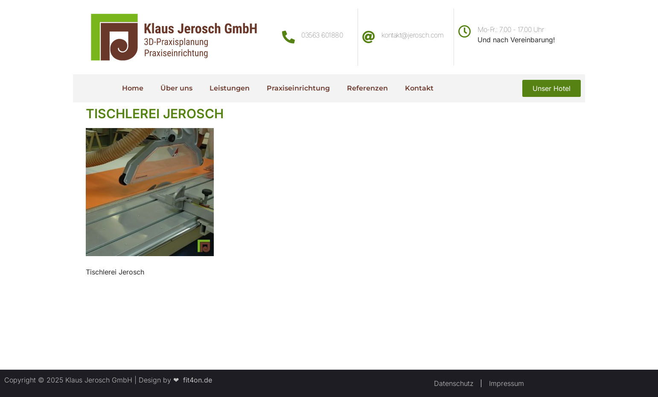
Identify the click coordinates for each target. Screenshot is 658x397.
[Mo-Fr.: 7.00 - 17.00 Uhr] (464, 31)
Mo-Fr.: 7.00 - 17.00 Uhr (510, 29)
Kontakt (419, 88)
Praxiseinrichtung (298, 88)
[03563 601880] (288, 37)
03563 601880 (322, 35)
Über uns (176, 88)
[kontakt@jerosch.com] (368, 37)
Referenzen (367, 88)
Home (132, 88)
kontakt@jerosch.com (412, 35)
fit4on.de (195, 380)
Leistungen (230, 88)
